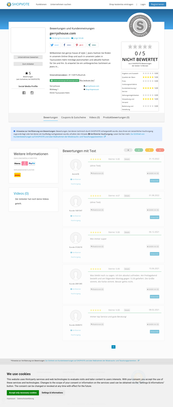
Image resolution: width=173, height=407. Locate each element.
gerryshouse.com (92, 86)
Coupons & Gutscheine (73, 117)
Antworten (155, 181)
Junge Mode (77, 38)
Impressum (11, 399)
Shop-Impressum (92, 89)
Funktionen (41, 4)
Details (127, 159)
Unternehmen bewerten (28, 57)
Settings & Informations (52, 393)
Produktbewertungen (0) (116, 117)
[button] (55, 45)
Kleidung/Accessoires (60, 38)
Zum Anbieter (28, 64)
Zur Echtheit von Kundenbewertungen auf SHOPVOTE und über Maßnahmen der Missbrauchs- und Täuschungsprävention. (79, 135)
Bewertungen (50, 117)
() (153, 173)
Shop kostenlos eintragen (121, 4)
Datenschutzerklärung (25, 399)
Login (143, 4)
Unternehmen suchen (60, 4)
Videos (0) (94, 117)
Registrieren (157, 4)
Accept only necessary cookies (23, 393)
